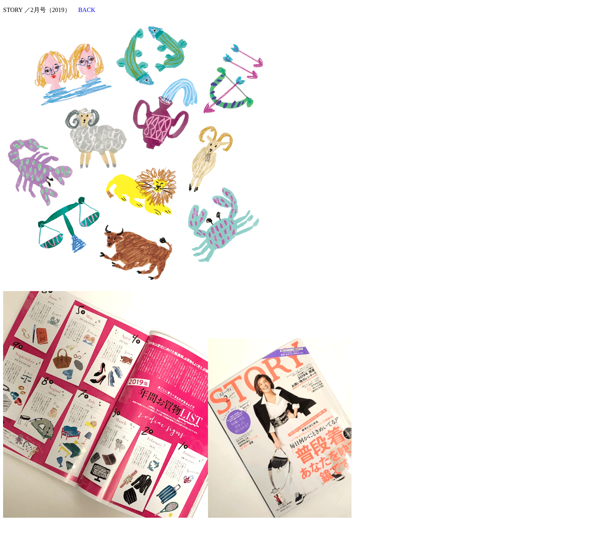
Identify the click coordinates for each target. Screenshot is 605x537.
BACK (86, 10)
